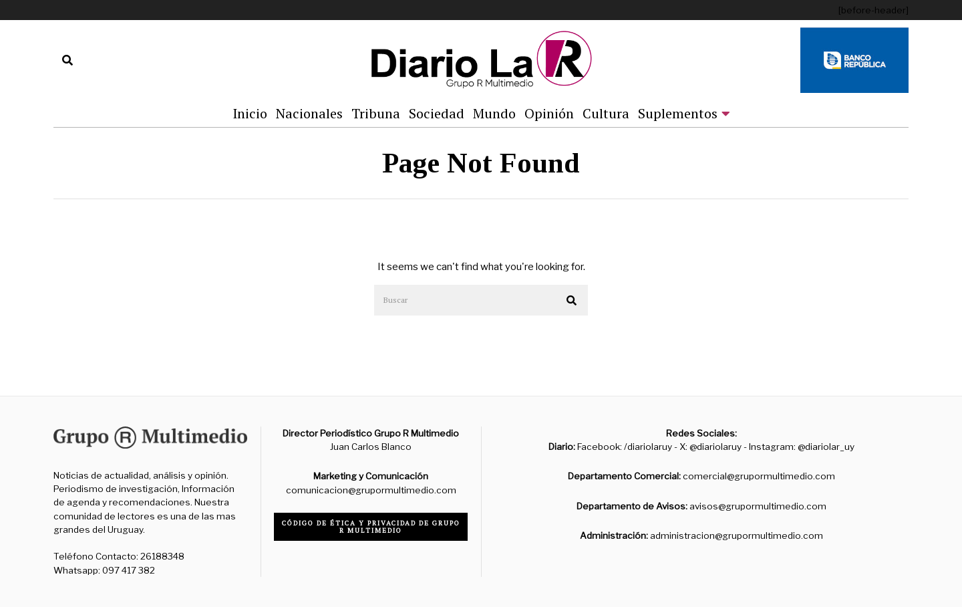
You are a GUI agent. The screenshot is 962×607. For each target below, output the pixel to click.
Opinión (549, 113)
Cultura (606, 113)
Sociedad (436, 113)
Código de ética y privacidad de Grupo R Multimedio (371, 527)
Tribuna (375, 113)
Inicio (249, 113)
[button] (572, 301)
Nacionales (309, 113)
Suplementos (677, 113)
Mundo (494, 113)
